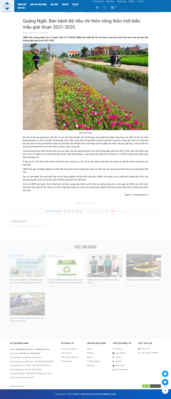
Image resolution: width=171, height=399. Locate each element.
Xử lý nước (91, 365)
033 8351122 (37, 357)
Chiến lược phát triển (68, 349)
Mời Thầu (110, 1)
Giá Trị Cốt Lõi (66, 353)
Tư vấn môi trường (93, 361)
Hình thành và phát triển (70, 357)
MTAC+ (132, 1)
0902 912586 (36, 369)
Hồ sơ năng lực (66, 361)
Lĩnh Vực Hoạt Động (38, 4)
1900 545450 (20, 349)
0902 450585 (49, 361)
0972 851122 (35, 353)
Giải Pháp (54, 4)
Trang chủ (21, 4)
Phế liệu (89, 349)
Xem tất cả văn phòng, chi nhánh (22, 377)
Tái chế (89, 357)
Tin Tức (75, 4)
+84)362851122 (32, 373)
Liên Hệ (140, 1)
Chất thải (90, 353)
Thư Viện (21, 7)
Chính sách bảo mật (17, 386)
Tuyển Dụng (121, 1)
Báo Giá (65, 4)
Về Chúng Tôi (98, 1)
